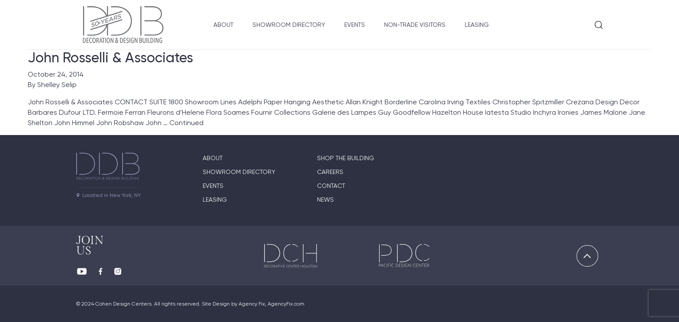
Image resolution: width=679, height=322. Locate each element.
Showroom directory (239, 171)
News (325, 199)
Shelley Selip (57, 84)
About (223, 24)
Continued (186, 123)
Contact (331, 185)
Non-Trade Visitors (415, 24)
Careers (330, 171)
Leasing (477, 24)
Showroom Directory (288, 24)
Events (354, 24)
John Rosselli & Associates (110, 57)
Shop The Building (345, 158)
